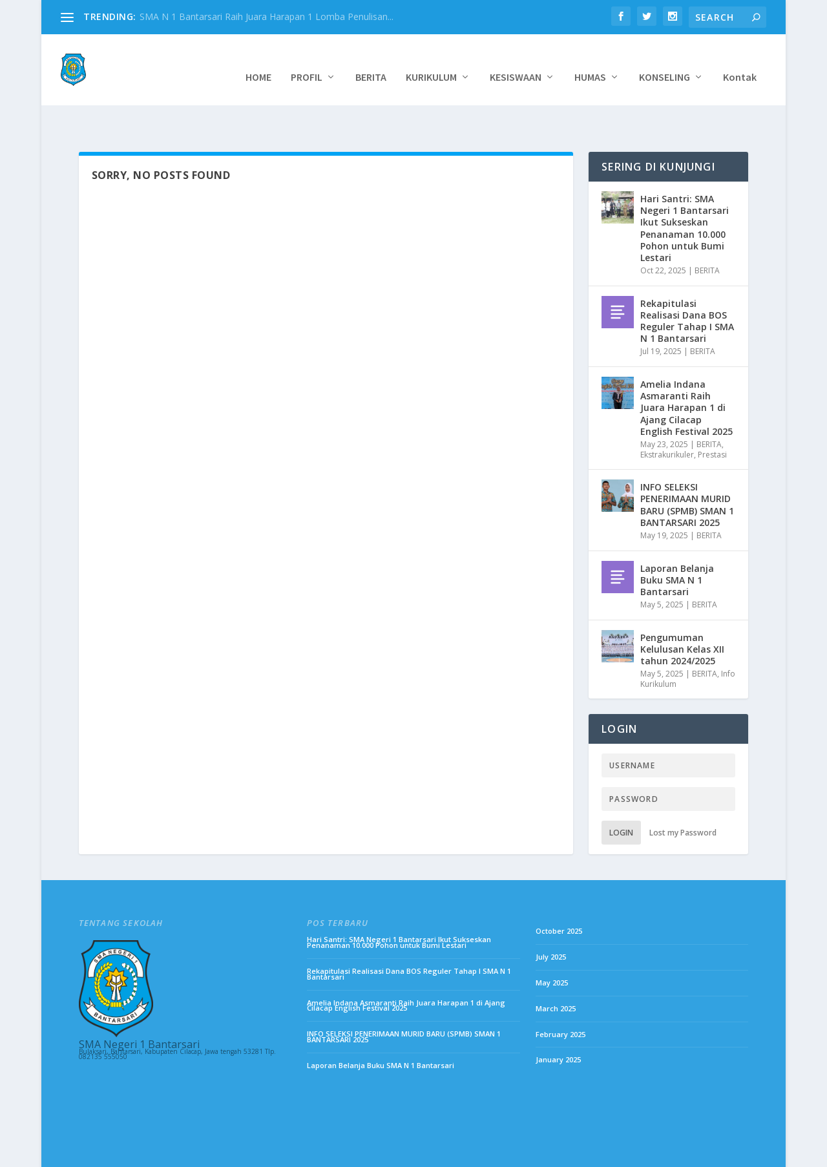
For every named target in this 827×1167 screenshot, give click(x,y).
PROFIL (306, 63)
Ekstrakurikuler (667, 420)
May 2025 (552, 948)
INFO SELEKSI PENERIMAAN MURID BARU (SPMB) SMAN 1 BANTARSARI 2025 (687, 470)
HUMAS (590, 63)
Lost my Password (683, 798)
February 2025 (560, 1000)
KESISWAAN (515, 63)
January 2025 (558, 1025)
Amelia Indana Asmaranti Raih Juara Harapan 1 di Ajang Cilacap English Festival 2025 (686, 373)
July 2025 (551, 922)
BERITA (370, 63)
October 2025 (559, 896)
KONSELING (664, 63)
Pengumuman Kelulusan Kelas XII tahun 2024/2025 (682, 615)
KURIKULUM (431, 63)
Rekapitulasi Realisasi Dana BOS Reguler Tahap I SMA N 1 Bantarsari (687, 287)
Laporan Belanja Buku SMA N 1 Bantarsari (677, 545)
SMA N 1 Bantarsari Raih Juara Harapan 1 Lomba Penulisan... (266, 16)
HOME (258, 63)
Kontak (740, 63)
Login (621, 798)
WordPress (278, 1152)
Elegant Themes (161, 1152)
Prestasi (712, 420)
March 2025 (556, 974)
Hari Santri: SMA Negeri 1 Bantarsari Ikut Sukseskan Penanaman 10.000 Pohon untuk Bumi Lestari (684, 193)
